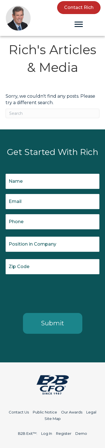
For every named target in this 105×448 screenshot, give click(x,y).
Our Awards (71, 412)
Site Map (53, 418)
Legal (91, 412)
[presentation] (48, 292)
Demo (81, 433)
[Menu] (78, 24)
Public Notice (45, 412)
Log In (46, 433)
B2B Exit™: (27, 433)
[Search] (52, 113)
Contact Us (19, 412)
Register (63, 433)
